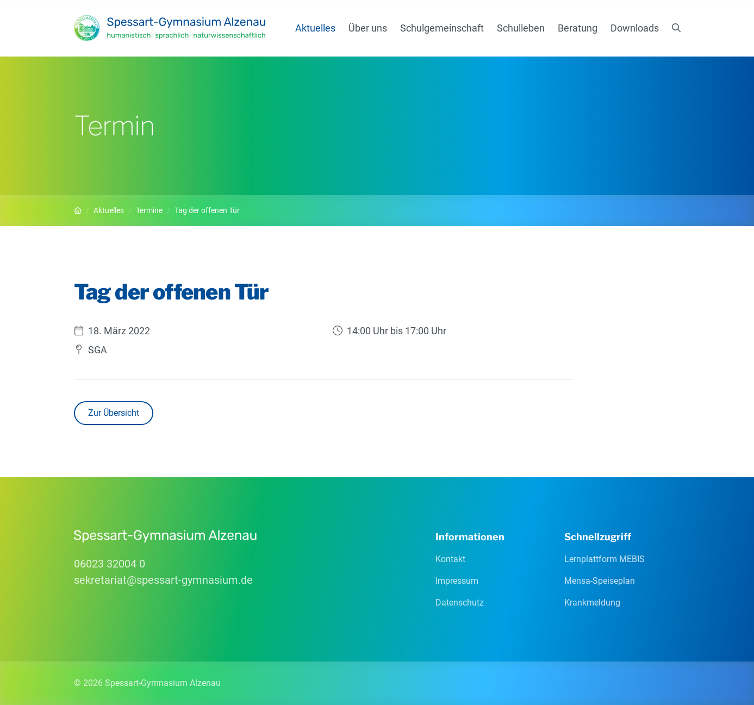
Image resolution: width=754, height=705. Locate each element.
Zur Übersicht (113, 413)
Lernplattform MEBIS (604, 559)
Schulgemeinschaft (442, 28)
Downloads (634, 28)
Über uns (367, 28)
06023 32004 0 (109, 563)
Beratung (577, 28)
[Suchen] (676, 28)
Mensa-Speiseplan (599, 581)
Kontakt (450, 559)
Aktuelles (315, 28)
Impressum (456, 581)
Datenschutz (459, 602)
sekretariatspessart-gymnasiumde (163, 580)
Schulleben (521, 28)
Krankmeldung (592, 602)
